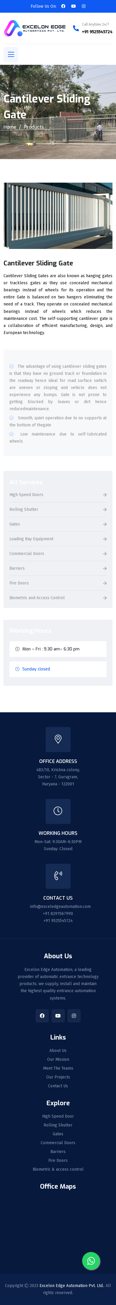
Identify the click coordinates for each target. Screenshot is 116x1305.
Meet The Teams (58, 1068)
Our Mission (58, 1060)
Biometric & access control (58, 1169)
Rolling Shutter (23, 510)
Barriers (17, 568)
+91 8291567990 (58, 913)
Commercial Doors (26, 554)
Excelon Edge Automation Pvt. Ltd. (71, 1285)
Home (10, 127)
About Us (58, 1051)
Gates (14, 524)
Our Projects (58, 1077)
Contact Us (58, 1086)
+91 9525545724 (97, 31)
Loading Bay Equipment (31, 539)
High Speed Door (58, 1116)
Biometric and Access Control (37, 598)
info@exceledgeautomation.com (60, 906)
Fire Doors (19, 583)
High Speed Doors (26, 495)
